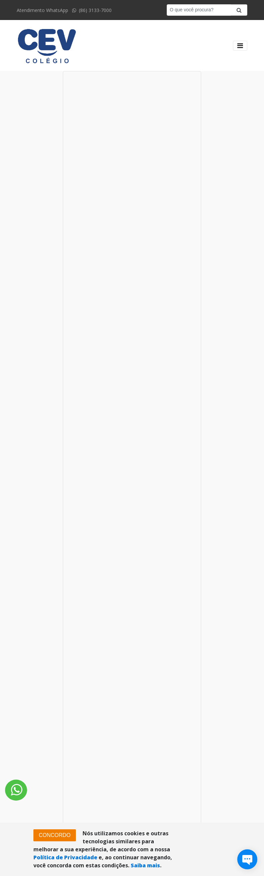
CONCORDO (55, 835)
